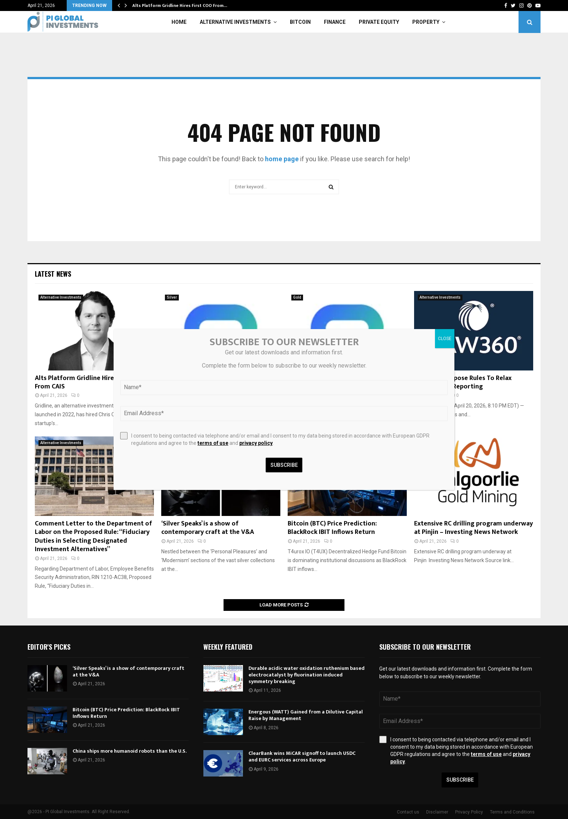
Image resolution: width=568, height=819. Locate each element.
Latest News (53, 273)
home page (282, 159)
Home (179, 22)
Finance (335, 22)
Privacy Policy (469, 812)
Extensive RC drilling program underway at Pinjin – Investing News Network (473, 528)
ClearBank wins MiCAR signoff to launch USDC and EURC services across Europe (301, 756)
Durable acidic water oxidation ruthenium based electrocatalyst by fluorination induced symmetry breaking (306, 675)
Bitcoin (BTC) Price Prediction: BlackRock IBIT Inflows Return (332, 528)
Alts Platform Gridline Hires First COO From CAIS (91, 382)
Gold (297, 297)
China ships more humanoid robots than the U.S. (130, 751)
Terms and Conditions (512, 812)
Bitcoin (300, 22)
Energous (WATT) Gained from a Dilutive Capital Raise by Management (305, 715)
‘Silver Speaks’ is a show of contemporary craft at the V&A (207, 528)
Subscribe (460, 780)
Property (425, 22)
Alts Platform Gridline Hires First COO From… (179, 5)
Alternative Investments (235, 22)
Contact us (408, 812)
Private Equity (379, 22)
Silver (172, 297)
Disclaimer (437, 812)
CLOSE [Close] (444, 338)
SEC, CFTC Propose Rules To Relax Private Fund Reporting (463, 382)
